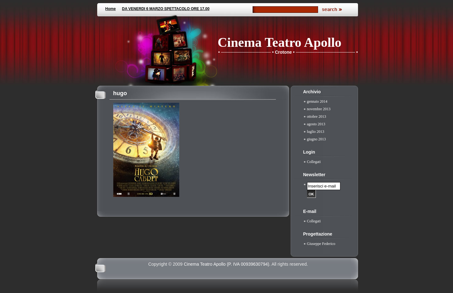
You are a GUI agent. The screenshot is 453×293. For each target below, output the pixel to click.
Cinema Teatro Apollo (280, 42)
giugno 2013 (316, 139)
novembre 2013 (319, 109)
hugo (120, 93)
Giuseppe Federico (321, 243)
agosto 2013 (316, 124)
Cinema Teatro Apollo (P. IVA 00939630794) (226, 264)
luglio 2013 (315, 131)
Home (110, 9)
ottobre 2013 (316, 116)
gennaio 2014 (317, 101)
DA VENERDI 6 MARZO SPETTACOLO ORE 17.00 (166, 9)
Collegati (314, 162)
